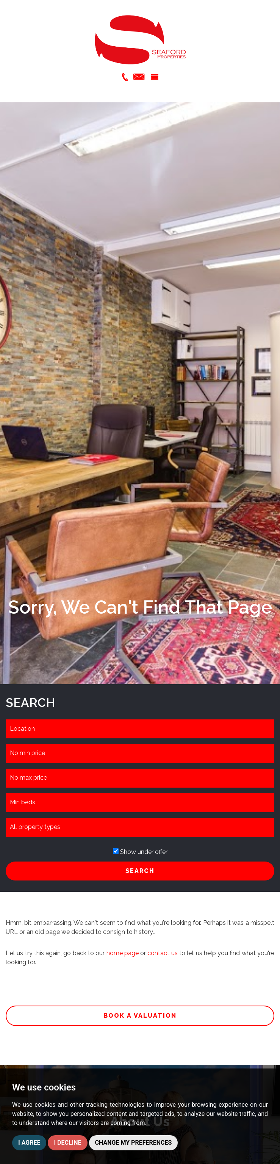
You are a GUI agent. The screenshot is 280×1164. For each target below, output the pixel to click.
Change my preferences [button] (133, 1142)
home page (122, 953)
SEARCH (140, 870)
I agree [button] (29, 1142)
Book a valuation (140, 1015)
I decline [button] (67, 1142)
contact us (162, 953)
